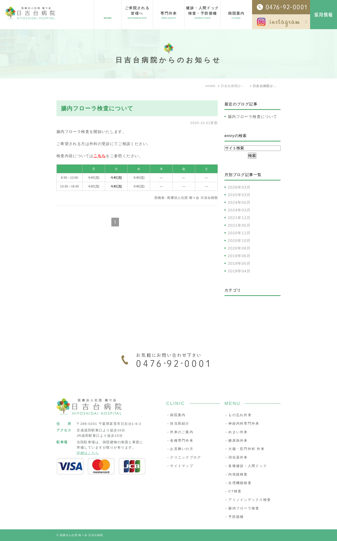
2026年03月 (239, 187)
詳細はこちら (88, 453)
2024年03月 (239, 210)
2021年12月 (239, 218)
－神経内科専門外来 (242, 423)
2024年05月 (239, 202)
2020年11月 (239, 233)
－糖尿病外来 (236, 440)
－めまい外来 (236, 432)
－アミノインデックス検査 (248, 500)
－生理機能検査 (238, 483)
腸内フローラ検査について (97, 108)
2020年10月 (239, 241)
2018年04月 (239, 271)
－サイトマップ (179, 466)
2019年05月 (239, 263)
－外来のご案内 (179, 432)
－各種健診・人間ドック (246, 466)
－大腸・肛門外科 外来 (245, 449)
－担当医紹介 (178, 423)
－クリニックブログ (183, 457)
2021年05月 (239, 225)
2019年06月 (239, 256)
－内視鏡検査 (236, 474)
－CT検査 (233, 491)
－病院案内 (176, 415)
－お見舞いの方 (179, 449)
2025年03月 (239, 195)
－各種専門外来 (179, 440)
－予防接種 (234, 517)
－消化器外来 (236, 457)
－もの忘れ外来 (238, 415)
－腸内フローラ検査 (242, 508)
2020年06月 (239, 248)
